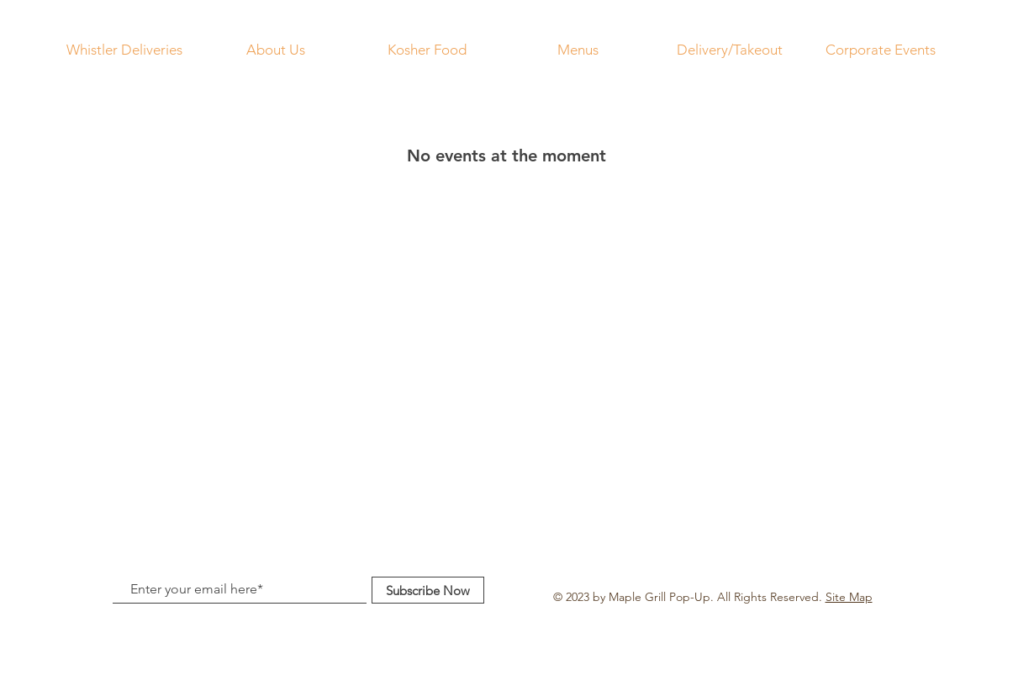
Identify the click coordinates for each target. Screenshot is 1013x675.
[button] (578, 49)
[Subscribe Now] (428, 590)
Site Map (849, 596)
